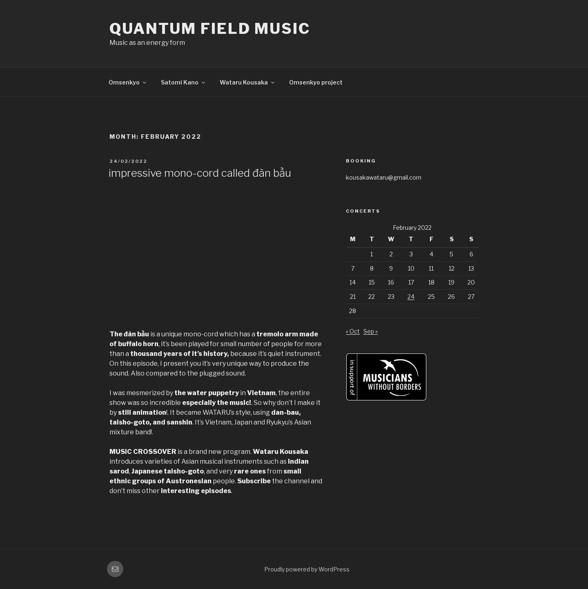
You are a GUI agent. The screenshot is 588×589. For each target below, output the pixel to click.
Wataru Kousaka (248, 82)
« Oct (353, 331)
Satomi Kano (183, 82)
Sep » (370, 331)
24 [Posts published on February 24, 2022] (411, 296)
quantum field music (209, 29)
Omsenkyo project (316, 82)
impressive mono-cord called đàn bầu (200, 173)
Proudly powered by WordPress (307, 569)
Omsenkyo (128, 82)
